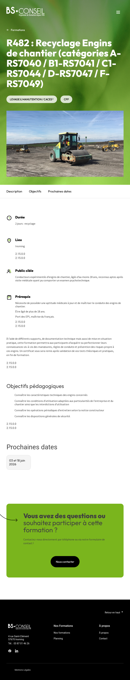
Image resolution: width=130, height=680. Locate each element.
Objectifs (35, 191)
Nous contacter (65, 561)
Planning (58, 638)
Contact (103, 638)
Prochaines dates (59, 191)
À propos (104, 632)
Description (14, 191)
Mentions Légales (23, 670)
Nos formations (62, 632)
